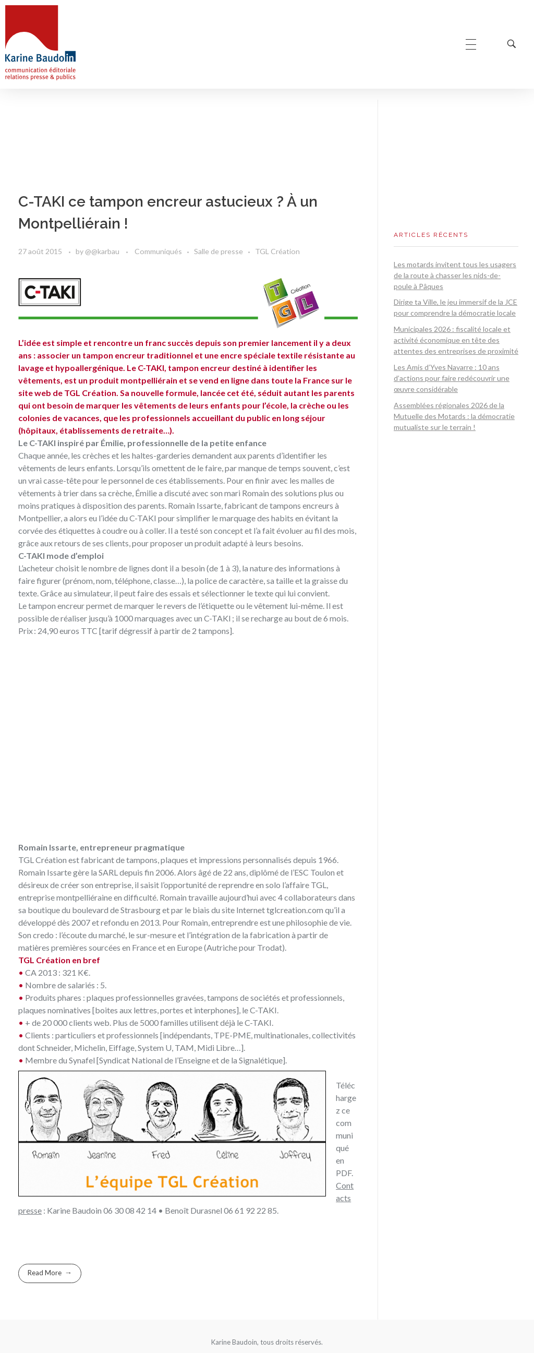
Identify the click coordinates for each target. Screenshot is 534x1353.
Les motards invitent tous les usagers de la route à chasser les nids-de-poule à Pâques (455, 275)
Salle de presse (218, 251)
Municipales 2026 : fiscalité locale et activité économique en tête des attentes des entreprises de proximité (456, 340)
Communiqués (158, 251)
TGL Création (277, 251)
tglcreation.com (294, 910)
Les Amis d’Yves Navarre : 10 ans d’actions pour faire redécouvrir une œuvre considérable (451, 378)
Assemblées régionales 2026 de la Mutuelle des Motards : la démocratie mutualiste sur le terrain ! (454, 416)
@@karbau (103, 251)
